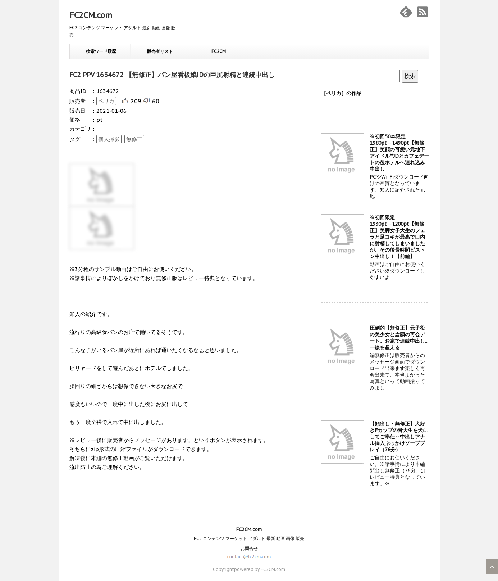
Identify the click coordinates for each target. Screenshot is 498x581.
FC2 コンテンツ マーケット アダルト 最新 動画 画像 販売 (249, 538)
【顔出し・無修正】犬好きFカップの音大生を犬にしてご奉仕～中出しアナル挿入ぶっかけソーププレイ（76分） (399, 436)
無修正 (134, 139)
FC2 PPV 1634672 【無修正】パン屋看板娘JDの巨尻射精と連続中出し (172, 75)
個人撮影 (109, 139)
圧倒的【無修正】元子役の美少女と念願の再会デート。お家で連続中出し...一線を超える (399, 338)
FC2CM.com (90, 15)
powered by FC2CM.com (259, 569)
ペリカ (106, 101)
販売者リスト (160, 51)
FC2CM (218, 51)
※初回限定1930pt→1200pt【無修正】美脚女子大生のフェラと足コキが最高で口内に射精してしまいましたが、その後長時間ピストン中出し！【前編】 (397, 237)
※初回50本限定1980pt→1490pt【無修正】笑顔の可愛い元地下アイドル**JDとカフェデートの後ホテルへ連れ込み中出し (399, 152)
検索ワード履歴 (101, 51)
